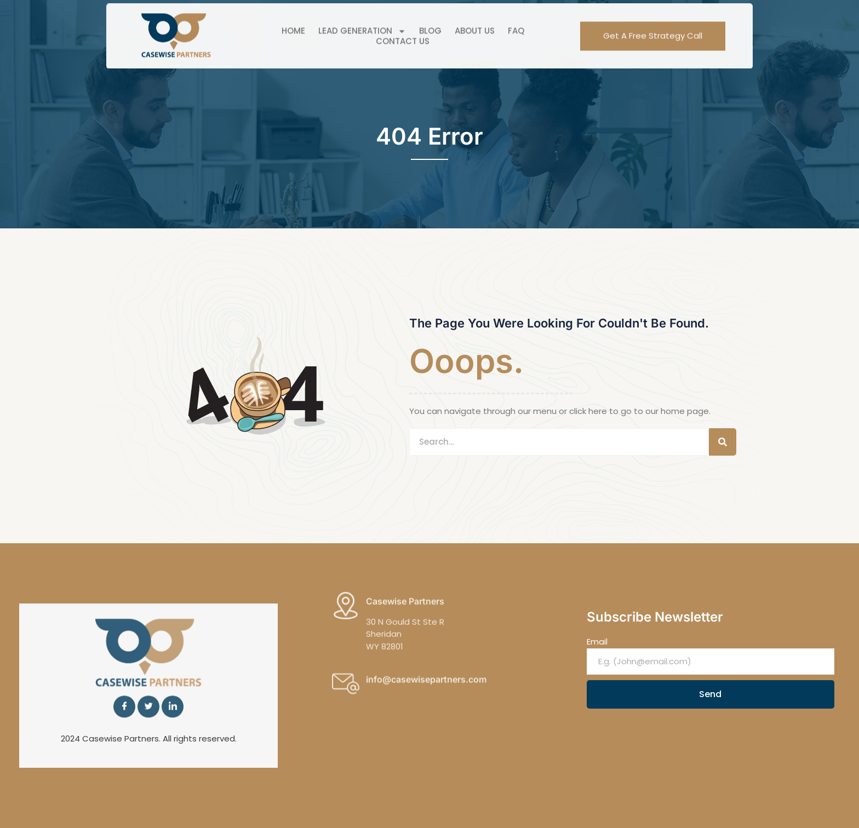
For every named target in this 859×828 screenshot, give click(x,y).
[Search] (722, 442)
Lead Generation (362, 19)
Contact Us (403, 28)
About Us (475, 19)
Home (293, 19)
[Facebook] (124, 693)
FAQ (516, 19)
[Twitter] (148, 693)
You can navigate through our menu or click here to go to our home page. (560, 411)
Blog (430, 19)
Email (597, 641)
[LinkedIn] (173, 693)
